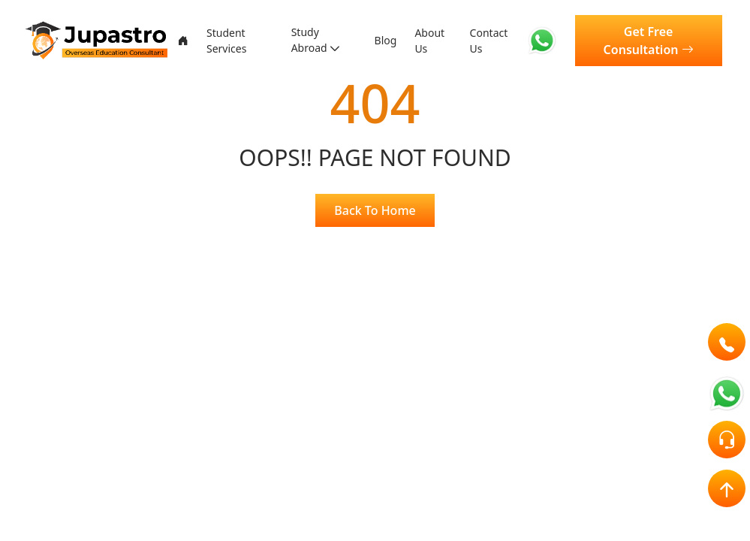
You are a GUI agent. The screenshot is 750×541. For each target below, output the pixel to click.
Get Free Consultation (653, 40)
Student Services (224, 40)
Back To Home (374, 210)
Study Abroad (310, 40)
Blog (389, 40)
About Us (436, 40)
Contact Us (498, 40)
